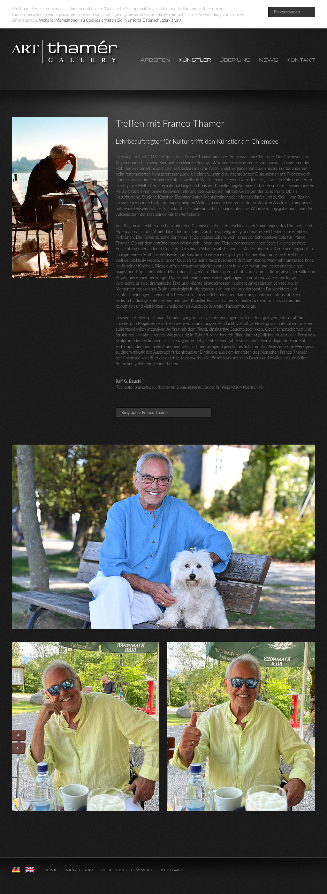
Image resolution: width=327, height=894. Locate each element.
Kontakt (300, 60)
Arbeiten (155, 60)
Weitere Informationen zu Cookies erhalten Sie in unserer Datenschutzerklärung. (110, 20)
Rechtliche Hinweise (127, 870)
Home (51, 870)
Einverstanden (287, 11)
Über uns (234, 60)
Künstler (195, 60)
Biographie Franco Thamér (145, 412)
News (268, 60)
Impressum (79, 870)
